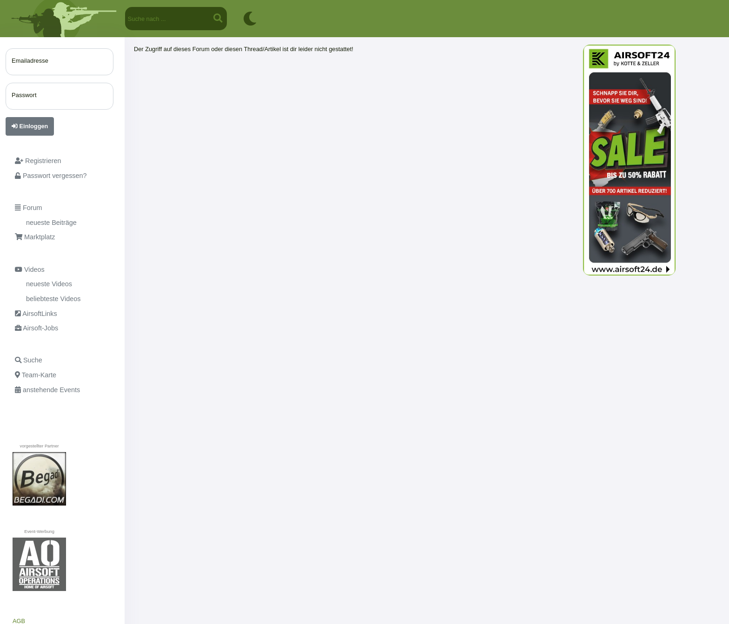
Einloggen (30, 126)
